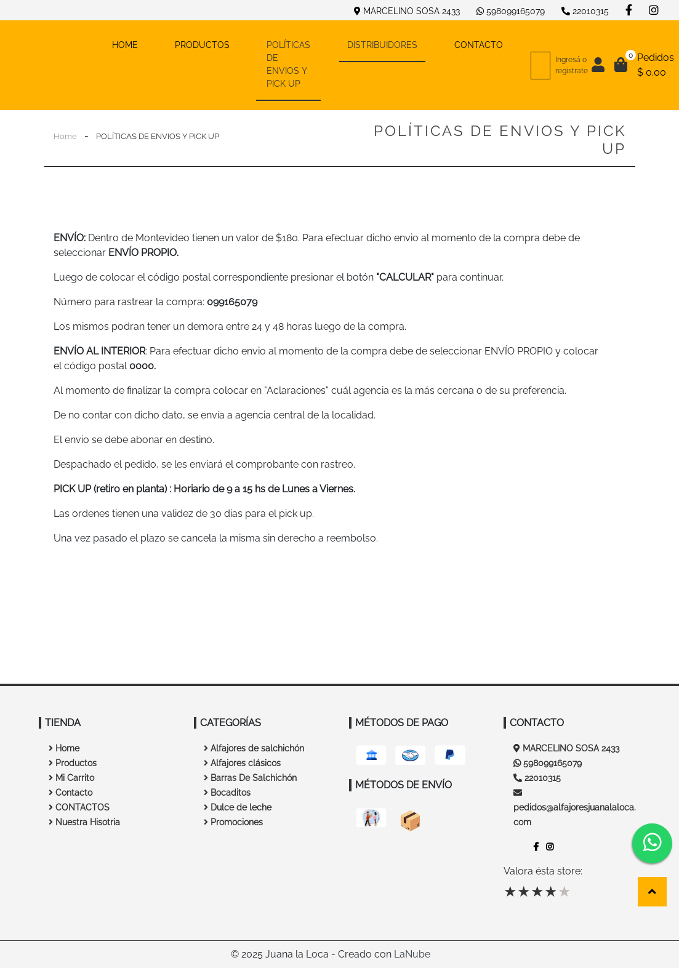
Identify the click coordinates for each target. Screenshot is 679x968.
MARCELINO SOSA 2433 (407, 11)
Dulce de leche (237, 807)
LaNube (412, 954)
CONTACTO (478, 45)
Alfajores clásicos (242, 763)
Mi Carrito (71, 778)
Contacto (70, 793)
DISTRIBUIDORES (382, 45)
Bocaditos (227, 793)
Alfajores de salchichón (254, 748)
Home (65, 136)
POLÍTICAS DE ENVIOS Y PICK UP (288, 64)
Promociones (233, 822)
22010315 (585, 11)
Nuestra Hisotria (84, 822)
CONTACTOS (79, 807)
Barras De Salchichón (250, 778)
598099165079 (510, 11)
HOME (134, 44)
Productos (73, 763)
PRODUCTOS (202, 45)
